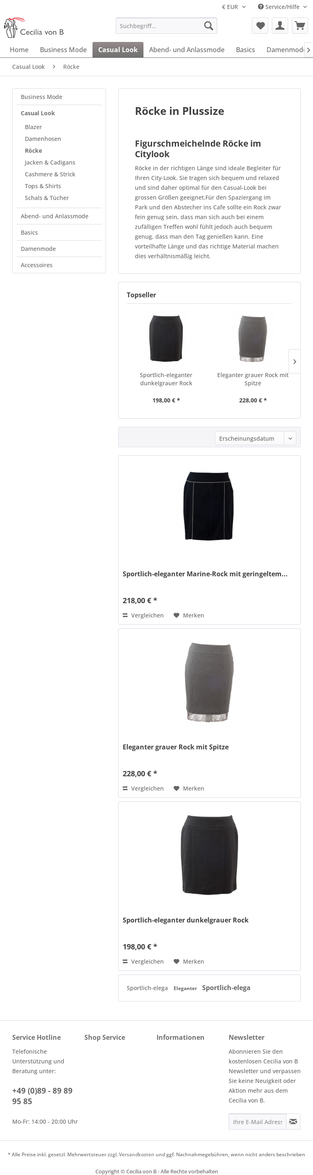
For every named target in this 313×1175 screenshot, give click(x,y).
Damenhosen (43, 139)
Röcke (33, 150)
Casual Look (38, 113)
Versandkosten (136, 1154)
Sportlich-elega (148, 988)
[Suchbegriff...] (167, 26)
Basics (29, 232)
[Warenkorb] (300, 26)
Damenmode (38, 249)
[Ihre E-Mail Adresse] (258, 1122)
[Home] (19, 49)
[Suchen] (208, 26)
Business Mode (41, 97)
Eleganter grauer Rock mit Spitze (253, 379)
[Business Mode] (63, 49)
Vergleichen (143, 615)
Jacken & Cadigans (50, 162)
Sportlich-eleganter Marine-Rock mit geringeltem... (205, 574)
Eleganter (186, 988)
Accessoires (37, 265)
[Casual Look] (118, 49)
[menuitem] (167, 26)
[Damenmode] (287, 49)
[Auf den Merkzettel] (189, 615)
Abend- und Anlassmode (54, 216)
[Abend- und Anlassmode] (186, 49)
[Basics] (245, 49)
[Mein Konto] (280, 26)
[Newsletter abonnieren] (293, 1122)
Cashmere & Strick (50, 174)
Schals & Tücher (47, 198)
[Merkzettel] (260, 26)
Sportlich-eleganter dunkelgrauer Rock (166, 379)
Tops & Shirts (43, 186)
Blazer (33, 127)
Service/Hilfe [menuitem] (279, 7)
